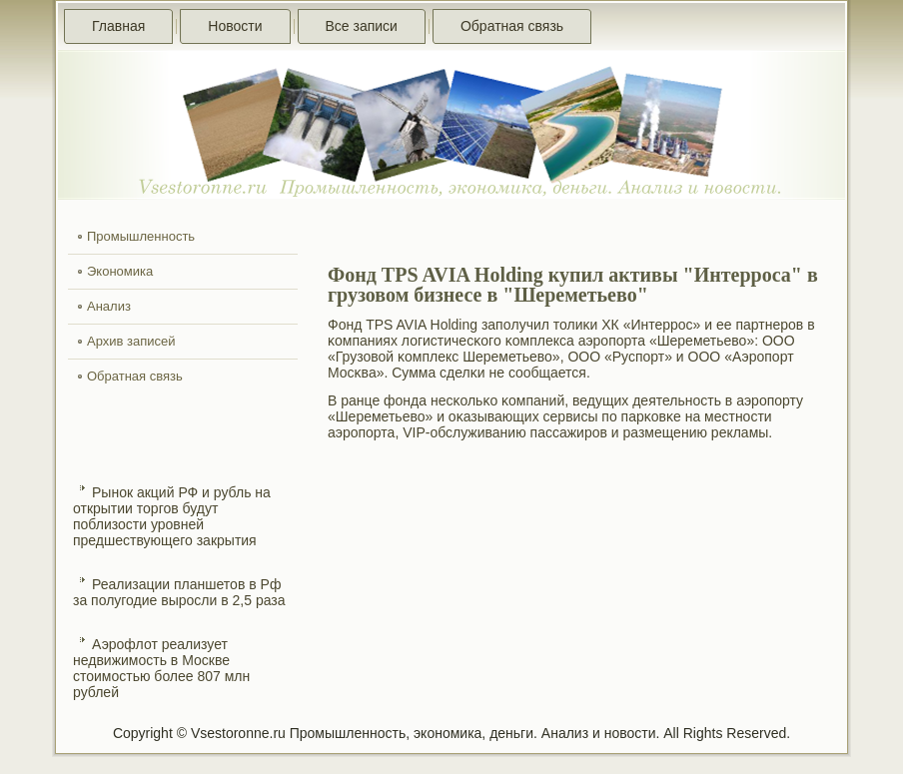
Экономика (120, 271)
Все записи (362, 26)
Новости (235, 26)
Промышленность (141, 236)
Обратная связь (511, 26)
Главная (118, 26)
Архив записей (131, 341)
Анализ (109, 306)
